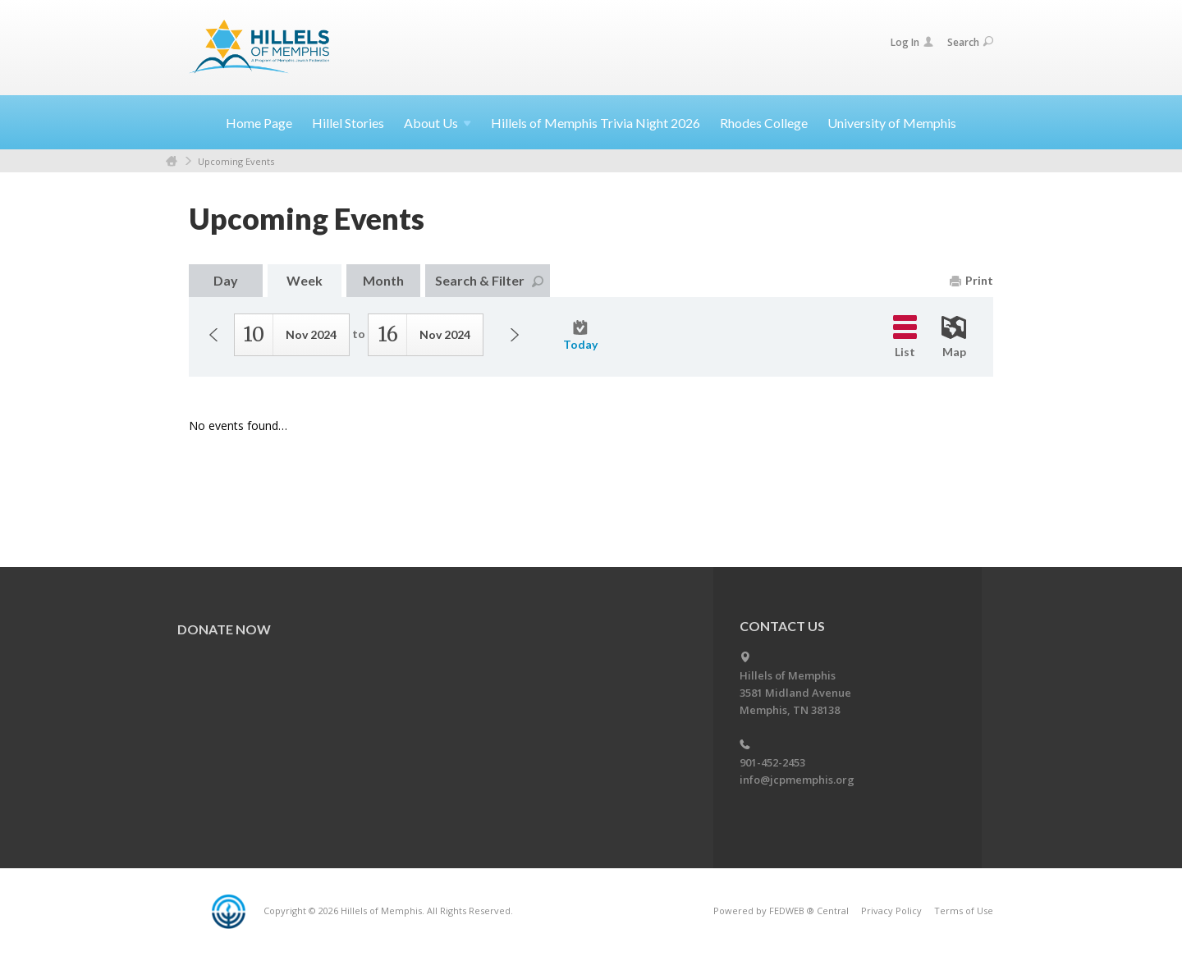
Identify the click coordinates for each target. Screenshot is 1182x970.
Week (304, 280)
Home (171, 161)
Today (580, 335)
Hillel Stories (348, 122)
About (437, 122)
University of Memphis (891, 122)
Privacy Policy (891, 910)
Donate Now (224, 629)
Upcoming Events (236, 161)
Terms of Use (963, 910)
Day (225, 280)
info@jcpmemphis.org (797, 779)
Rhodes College (764, 122)
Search (970, 42)
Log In (912, 42)
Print (971, 280)
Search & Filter (489, 280)
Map (953, 337)
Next (515, 334)
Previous (213, 334)
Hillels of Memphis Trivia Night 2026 (595, 122)
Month (383, 280)
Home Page (259, 122)
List (905, 337)
